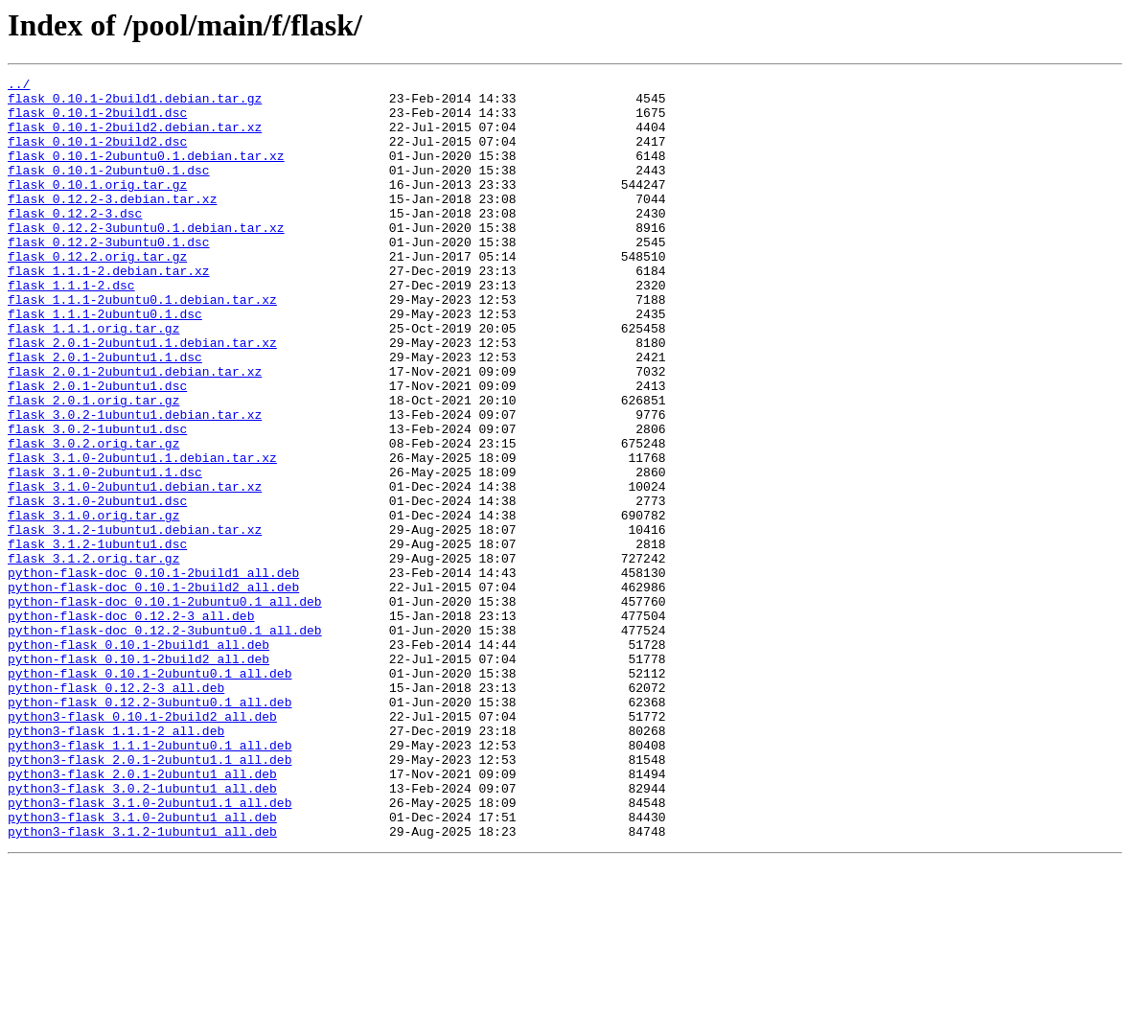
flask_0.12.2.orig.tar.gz (97, 293)
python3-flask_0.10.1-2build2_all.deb (142, 845)
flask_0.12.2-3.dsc (75, 241)
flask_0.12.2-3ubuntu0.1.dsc (109, 276)
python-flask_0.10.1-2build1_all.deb (138, 759)
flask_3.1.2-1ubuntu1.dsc (97, 638)
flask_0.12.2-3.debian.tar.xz (112, 224)
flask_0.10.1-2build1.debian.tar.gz (135, 103)
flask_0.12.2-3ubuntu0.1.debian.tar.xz (146, 258)
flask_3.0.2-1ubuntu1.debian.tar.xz (135, 483)
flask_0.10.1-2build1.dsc (97, 120)
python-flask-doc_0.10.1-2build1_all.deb (153, 672)
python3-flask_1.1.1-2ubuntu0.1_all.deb (149, 879)
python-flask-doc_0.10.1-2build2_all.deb (153, 690)
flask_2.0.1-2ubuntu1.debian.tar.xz (135, 431)
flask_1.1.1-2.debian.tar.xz (109, 310)
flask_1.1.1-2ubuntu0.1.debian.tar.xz (142, 345)
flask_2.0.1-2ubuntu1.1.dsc (105, 414)
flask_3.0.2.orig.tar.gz (93, 517)
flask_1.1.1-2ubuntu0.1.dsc (105, 362)
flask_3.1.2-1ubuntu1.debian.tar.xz (135, 621)
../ (19, 86)
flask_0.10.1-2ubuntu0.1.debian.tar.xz (146, 172)
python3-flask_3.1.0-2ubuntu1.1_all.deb (149, 948)
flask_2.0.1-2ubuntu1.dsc (97, 448)
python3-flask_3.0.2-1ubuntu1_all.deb (142, 931)
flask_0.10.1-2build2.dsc (97, 155)
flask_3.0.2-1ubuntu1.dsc (97, 500)
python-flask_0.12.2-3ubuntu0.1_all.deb (149, 828)
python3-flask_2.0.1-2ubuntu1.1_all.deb (149, 897)
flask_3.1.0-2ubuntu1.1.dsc (105, 552)
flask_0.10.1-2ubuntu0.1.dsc (109, 189)
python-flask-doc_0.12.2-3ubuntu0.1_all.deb (165, 741)
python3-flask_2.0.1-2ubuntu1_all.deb (142, 914)
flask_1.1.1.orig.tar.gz (93, 379)
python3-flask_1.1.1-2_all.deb (116, 862)
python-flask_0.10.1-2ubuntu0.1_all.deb (149, 793)
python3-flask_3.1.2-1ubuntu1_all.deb (142, 983)
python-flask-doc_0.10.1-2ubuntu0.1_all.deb (165, 707)
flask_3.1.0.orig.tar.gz (93, 603)
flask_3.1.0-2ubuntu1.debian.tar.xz (135, 569)
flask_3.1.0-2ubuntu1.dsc (97, 586)
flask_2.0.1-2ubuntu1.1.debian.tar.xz (142, 396)
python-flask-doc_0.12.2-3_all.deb (131, 724)
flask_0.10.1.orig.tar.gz (97, 207)
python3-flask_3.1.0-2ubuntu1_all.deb (142, 966)
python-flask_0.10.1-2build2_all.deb (138, 776)
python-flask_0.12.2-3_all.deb (116, 810)
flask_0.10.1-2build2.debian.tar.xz (135, 138)
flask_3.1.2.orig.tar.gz (93, 655)
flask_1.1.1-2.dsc (71, 327)
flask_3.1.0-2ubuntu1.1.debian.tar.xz (142, 534)
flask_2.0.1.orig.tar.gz (93, 465)
